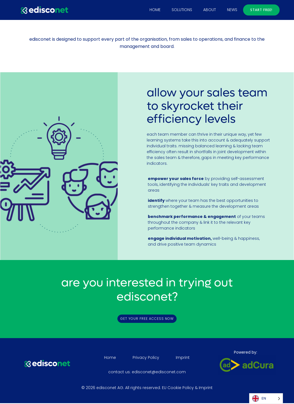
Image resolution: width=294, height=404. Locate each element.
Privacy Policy (146, 358)
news (233, 9)
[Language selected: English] (266, 398)
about (210, 9)
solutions (182, 9)
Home (155, 9)
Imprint (183, 358)
